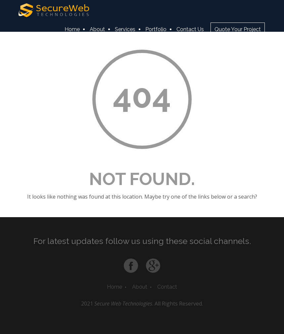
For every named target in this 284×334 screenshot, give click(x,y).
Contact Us (190, 29)
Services (125, 29)
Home (72, 29)
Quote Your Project (237, 29)
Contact (167, 287)
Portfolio (155, 29)
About (97, 29)
